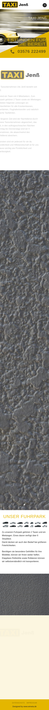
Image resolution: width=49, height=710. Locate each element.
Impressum (32, 703)
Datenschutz (18, 703)
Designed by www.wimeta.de (25, 706)
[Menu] (45, 5)
